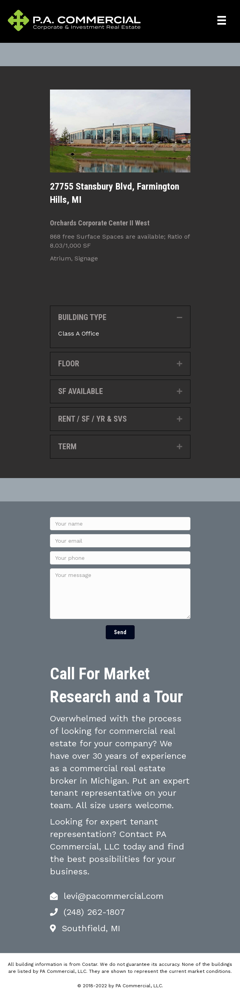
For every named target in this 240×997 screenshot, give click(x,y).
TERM (67, 446)
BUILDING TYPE (82, 317)
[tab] (120, 317)
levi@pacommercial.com (114, 896)
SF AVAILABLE (80, 391)
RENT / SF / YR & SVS (92, 419)
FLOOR (68, 363)
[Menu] (221, 20)
